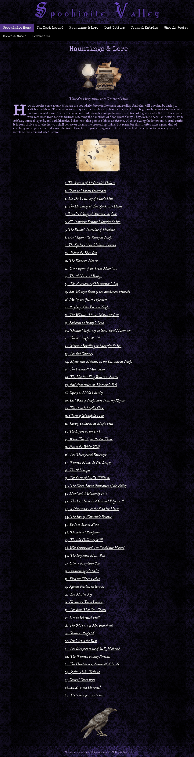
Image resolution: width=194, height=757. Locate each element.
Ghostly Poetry (176, 28)
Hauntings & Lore (83, 28)
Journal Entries (144, 28)
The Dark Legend (50, 28)
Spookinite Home (17, 28)
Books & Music (14, 36)
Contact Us (41, 36)
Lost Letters (114, 28)
